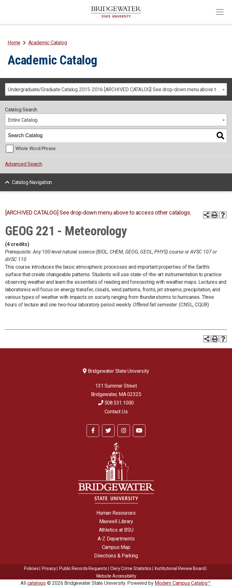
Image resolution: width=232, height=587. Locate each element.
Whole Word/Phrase (35, 148)
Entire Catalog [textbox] (22, 120)
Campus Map (116, 547)
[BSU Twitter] (108, 430)
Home (14, 43)
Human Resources (116, 513)
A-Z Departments (116, 539)
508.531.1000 (116, 403)
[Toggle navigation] (219, 12)
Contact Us (116, 412)
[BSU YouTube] (139, 430)
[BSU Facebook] (93, 430)
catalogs (36, 583)
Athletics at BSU (116, 530)
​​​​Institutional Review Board (180, 568)
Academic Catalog (47, 43)
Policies (31, 568)
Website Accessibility (116, 576)
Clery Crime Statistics (130, 568)
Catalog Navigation (32, 182)
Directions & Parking (116, 556)
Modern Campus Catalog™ (183, 583)
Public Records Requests (83, 568)
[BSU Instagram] (123, 430)
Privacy (49, 568)
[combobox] (116, 89)
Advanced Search (23, 164)
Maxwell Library (116, 521)
